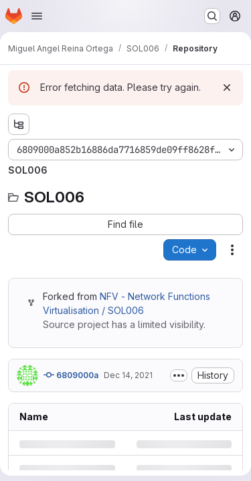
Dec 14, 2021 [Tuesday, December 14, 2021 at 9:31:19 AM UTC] (128, 375)
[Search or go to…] (212, 16)
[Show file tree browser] (18, 124)
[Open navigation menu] (37, 16)
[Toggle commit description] (178, 375)
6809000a (71, 374)
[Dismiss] (227, 87)
